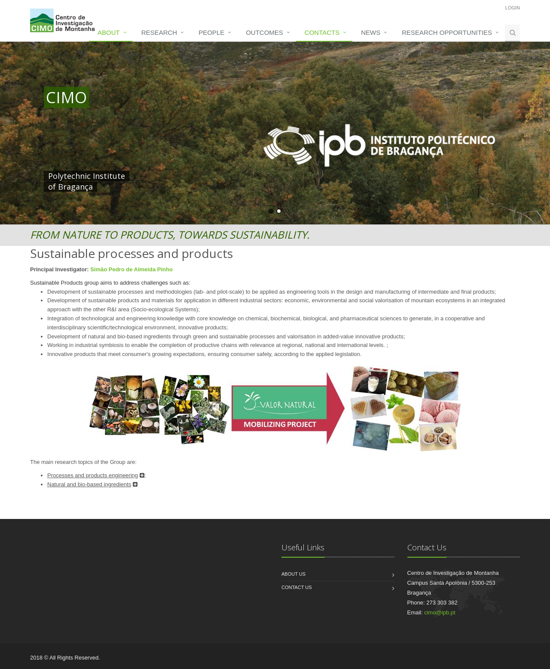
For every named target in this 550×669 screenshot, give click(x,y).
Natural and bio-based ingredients (89, 484)
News (370, 32)
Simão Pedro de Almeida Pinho (131, 269)
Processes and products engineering (92, 475)
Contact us (296, 587)
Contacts (322, 32)
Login (512, 7)
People (211, 32)
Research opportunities (447, 32)
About (109, 32)
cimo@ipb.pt (439, 612)
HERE (223, 176)
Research (159, 32)
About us (293, 574)
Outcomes (264, 32)
